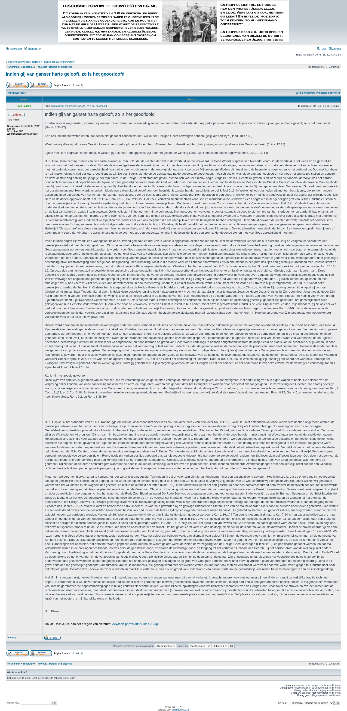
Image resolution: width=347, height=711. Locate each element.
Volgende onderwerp (328, 93)
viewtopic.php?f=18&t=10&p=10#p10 (136, 624)
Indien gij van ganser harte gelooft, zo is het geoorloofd (65, 74)
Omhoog (11, 637)
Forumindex (13, 67)
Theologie (28, 67)
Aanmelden (14, 48)
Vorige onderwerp (305, 93)
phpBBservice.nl (180, 709)
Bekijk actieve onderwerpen (59, 61)
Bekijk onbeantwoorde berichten (24, 61)
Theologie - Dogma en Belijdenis (54, 67)
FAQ (321, 48)
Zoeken (335, 48)
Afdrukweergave (17, 93)
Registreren (33, 48)
